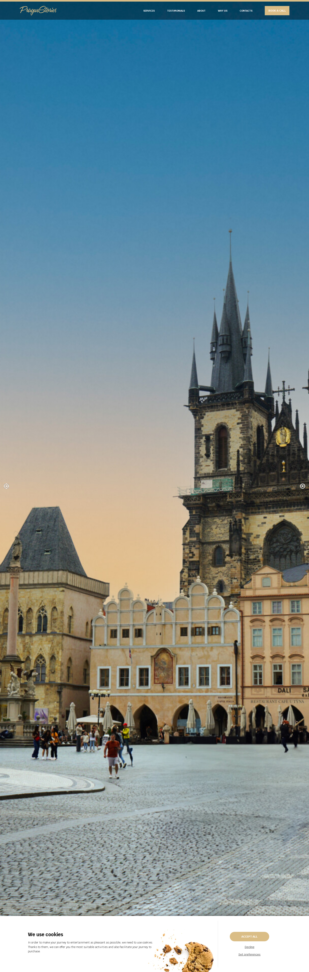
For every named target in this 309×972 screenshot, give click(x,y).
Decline (249, 947)
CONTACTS (246, 10)
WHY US (222, 10)
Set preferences (249, 954)
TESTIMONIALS (176, 10)
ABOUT (201, 10)
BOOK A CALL (277, 10)
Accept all (249, 936)
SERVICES (149, 10)
